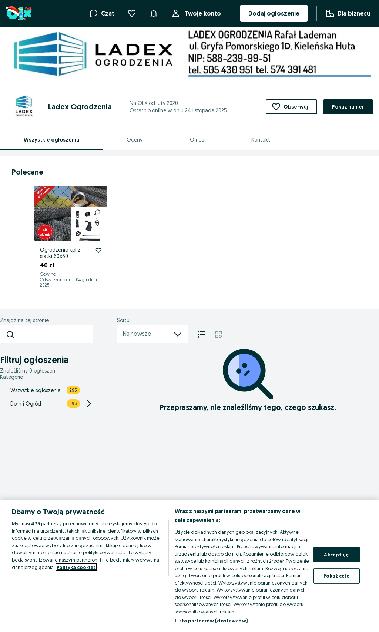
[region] (189, 566)
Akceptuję (336, 554)
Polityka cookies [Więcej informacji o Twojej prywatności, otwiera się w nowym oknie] (76, 567)
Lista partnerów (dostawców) (211, 620)
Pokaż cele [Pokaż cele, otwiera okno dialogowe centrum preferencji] (336, 576)
